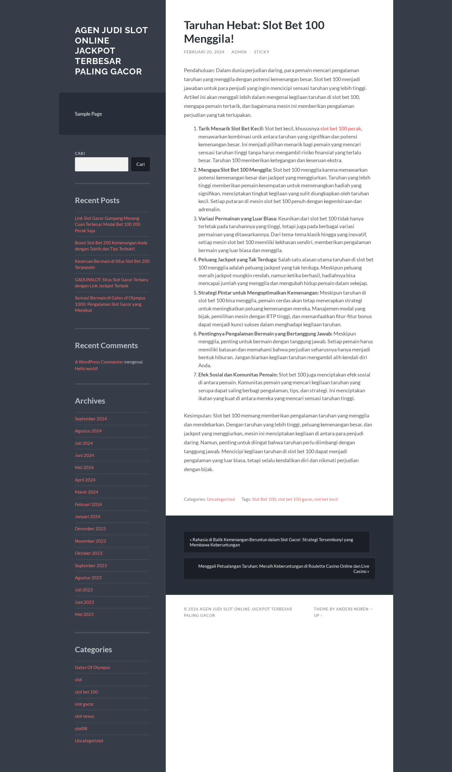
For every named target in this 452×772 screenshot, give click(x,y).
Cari (80, 153)
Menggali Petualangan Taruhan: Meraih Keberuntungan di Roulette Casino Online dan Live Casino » (283, 568)
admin (239, 52)
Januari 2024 (87, 516)
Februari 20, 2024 (204, 52)
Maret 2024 (86, 491)
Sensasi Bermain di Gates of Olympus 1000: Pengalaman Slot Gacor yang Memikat (110, 304)
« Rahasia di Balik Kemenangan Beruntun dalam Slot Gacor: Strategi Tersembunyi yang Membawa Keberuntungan (271, 542)
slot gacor (84, 704)
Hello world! (86, 368)
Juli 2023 (84, 589)
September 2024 (91, 418)
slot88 (81, 728)
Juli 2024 (84, 443)
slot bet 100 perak (340, 128)
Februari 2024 (88, 504)
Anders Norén (352, 609)
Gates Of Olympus (92, 667)
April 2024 (85, 479)
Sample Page (88, 114)
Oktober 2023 (88, 553)
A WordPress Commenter (99, 361)
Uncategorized (89, 740)
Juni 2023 (84, 602)
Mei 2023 (84, 614)
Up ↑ (318, 615)
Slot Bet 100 (264, 499)
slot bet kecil (326, 499)
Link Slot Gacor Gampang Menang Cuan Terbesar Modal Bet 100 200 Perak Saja (107, 224)
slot (78, 679)
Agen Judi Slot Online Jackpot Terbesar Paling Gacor (111, 50)
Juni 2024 (84, 455)
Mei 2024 (84, 467)
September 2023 (91, 565)
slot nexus (84, 716)
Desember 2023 (90, 528)
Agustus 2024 (88, 430)
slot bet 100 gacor (295, 499)
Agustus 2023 (88, 577)
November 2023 (90, 541)
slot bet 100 (86, 691)
